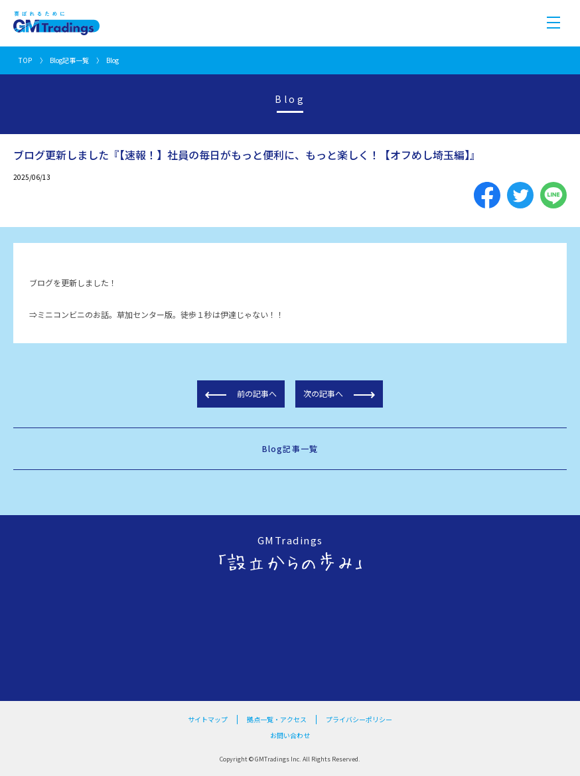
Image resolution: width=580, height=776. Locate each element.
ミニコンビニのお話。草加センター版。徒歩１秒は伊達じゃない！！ (160, 314)
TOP (25, 60)
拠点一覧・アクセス (277, 719)
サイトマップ (208, 719)
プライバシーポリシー (359, 719)
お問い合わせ (290, 735)
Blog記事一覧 (69, 60)
